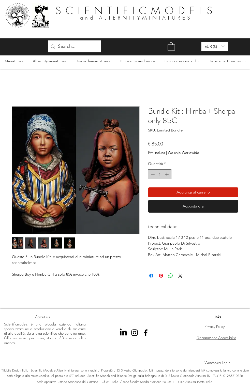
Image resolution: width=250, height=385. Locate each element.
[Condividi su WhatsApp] (171, 276)
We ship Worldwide (183, 152)
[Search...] (74, 46)
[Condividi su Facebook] (151, 276)
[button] (171, 46)
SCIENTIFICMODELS (136, 10)
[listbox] (214, 46)
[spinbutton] (159, 174)
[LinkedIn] (123, 332)
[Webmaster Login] (217, 362)
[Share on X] (180, 276)
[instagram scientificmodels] (134, 332)
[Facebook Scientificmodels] (145, 332)
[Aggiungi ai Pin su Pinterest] (161, 276)
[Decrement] (152, 174)
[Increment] (167, 174)
